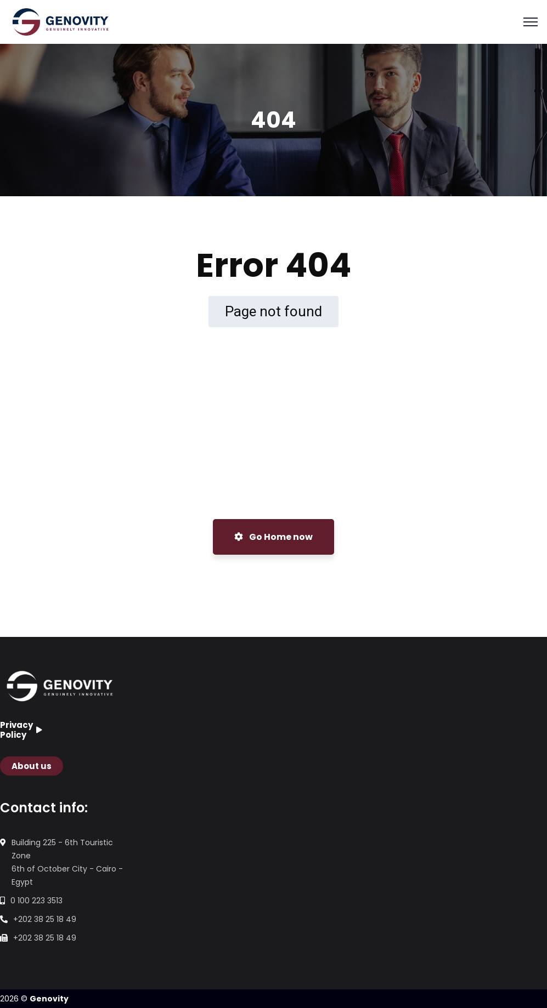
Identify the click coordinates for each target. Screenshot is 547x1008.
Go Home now (273, 537)
